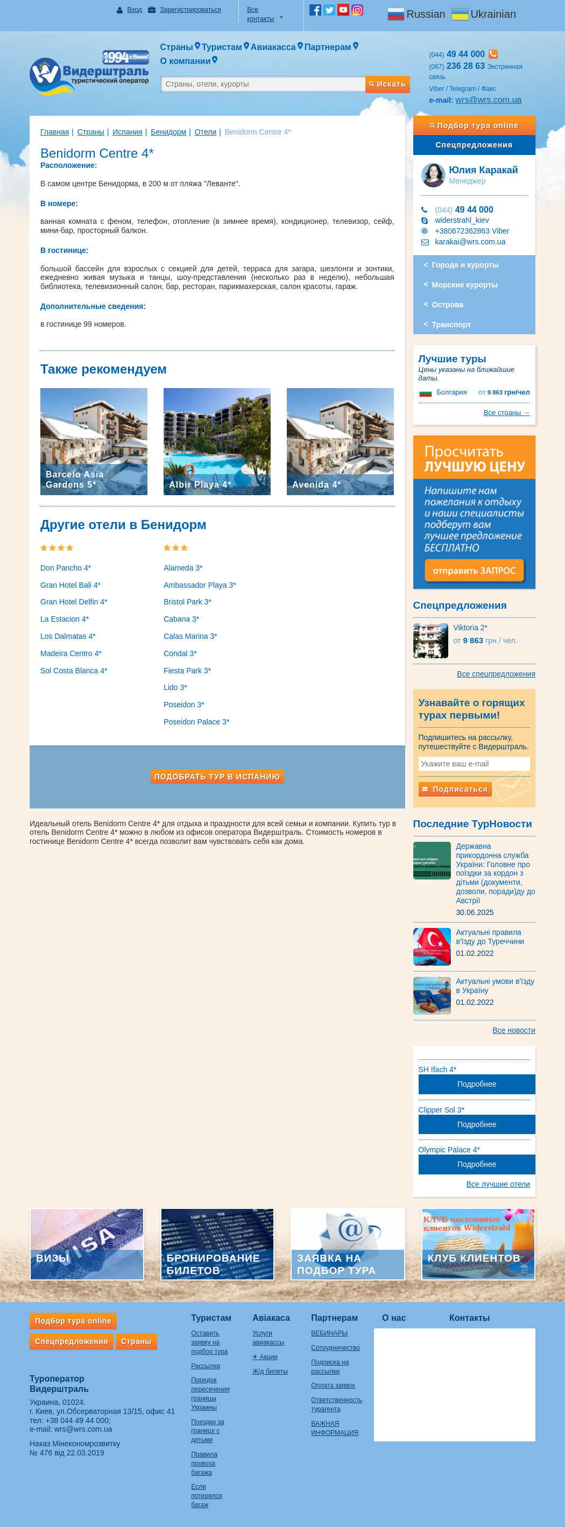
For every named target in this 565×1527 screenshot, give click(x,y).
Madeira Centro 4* (71, 653)
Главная (54, 132)
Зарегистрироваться (190, 9)
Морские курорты (465, 284)
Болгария (451, 392)
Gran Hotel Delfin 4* (74, 601)
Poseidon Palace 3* (196, 721)
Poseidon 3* (184, 704)
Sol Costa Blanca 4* (74, 670)
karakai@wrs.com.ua (470, 241)
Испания (127, 132)
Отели (205, 132)
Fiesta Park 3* (187, 670)
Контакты (469, 1317)
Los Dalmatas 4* (68, 636)
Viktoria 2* (471, 627)
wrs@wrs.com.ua (489, 99)
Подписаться (455, 789)
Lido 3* (175, 687)
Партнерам (334, 1317)
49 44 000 (464, 209)
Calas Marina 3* (190, 636)
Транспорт (451, 324)
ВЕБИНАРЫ (329, 1333)
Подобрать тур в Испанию (217, 776)
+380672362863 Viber (472, 231)
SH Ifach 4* (438, 1069)
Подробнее (477, 1084)
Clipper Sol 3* (442, 1110)
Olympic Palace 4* (449, 1149)
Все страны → (507, 413)
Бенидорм (168, 132)
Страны (90, 132)
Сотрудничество (335, 1348)
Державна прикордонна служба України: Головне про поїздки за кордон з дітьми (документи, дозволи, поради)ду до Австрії (495, 873)
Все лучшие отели (498, 1184)
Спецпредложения (474, 144)
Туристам (211, 1317)
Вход (135, 9)
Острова (448, 304)
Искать (387, 84)
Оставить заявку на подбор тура (209, 1342)
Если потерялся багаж (206, 1496)
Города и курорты (465, 265)
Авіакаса (271, 1317)
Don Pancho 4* (65, 568)
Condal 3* (180, 653)
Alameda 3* (183, 568)
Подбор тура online (474, 125)
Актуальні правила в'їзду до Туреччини (490, 937)
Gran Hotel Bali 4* (70, 585)
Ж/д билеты (270, 1371)
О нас (394, 1317)
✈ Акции (265, 1357)
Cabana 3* (181, 619)
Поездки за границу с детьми (207, 1431)
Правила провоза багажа (204, 1463)
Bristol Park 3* (187, 601)
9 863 (504, 392)
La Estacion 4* (64, 619)
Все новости (513, 1030)
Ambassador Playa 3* (200, 585)
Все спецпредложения (496, 674)
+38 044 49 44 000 (77, 1420)
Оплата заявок (333, 1385)
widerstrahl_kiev (462, 220)
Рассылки (205, 1366)
